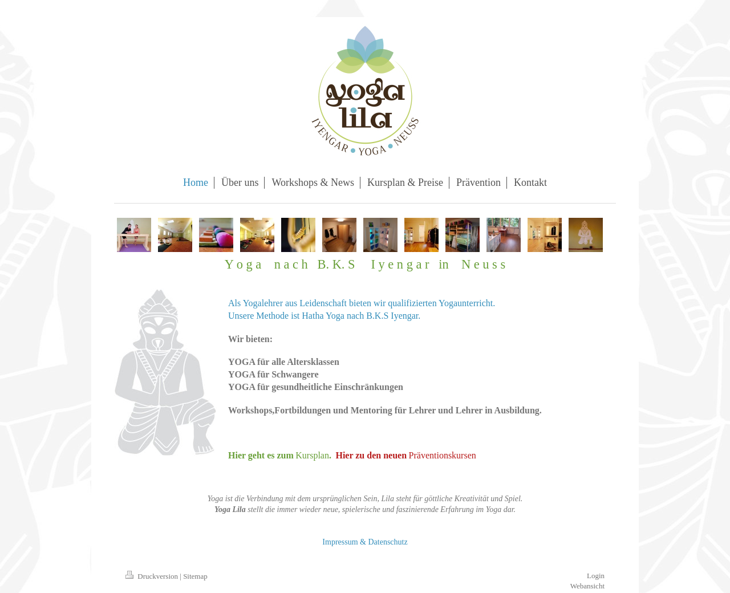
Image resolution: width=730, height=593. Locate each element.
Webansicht (587, 586)
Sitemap (195, 576)
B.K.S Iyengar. (393, 315)
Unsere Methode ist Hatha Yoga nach (296, 315)
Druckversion (152, 576)
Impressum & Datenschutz (364, 542)
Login (596, 575)
